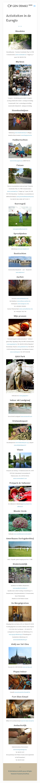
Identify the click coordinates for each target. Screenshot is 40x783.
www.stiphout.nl (20, 272)
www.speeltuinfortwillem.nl (20, 588)
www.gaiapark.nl (23, 395)
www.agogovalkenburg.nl (15, 634)
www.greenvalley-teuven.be (20, 229)
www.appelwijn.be (12, 344)
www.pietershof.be (23, 346)
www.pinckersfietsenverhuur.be (25, 196)
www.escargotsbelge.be (19, 749)
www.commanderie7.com (20, 478)
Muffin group (22, 771)
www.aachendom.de (22, 298)
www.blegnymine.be (26, 135)
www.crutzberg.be (15, 352)
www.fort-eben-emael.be (27, 721)
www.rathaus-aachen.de (23, 301)
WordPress (26, 773)
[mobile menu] (34, 6)
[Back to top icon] (20, 767)
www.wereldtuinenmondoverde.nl (22, 534)
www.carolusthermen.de (25, 309)
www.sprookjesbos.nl (23, 249)
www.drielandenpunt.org (21, 442)
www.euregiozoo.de (23, 303)
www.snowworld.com (26, 416)
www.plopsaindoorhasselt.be (22, 692)
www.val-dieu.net (27, 667)
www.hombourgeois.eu (16, 160)
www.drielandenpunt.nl (20, 445)
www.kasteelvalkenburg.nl (20, 639)
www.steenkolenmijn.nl (21, 132)
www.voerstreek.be (21, 54)
